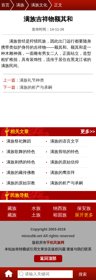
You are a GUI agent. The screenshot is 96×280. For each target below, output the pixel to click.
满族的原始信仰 (64, 162)
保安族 (84, 208)
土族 (36, 215)
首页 (5, 5)
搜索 (83, 274)
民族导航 (19, 195)
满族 (20, 5)
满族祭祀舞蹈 (18, 141)
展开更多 (84, 215)
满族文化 (39, 5)
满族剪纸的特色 (64, 151)
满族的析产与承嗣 (35, 87)
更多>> (87, 131)
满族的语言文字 (64, 141)
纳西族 (60, 208)
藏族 (12, 208)
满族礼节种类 (31, 80)
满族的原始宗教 (20, 183)
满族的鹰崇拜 (62, 172)
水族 (36, 208)
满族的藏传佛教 (20, 172)
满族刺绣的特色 (20, 162)
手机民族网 (55, 242)
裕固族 (60, 215)
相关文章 (19, 131)
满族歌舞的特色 (20, 151)
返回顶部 (48, 258)
